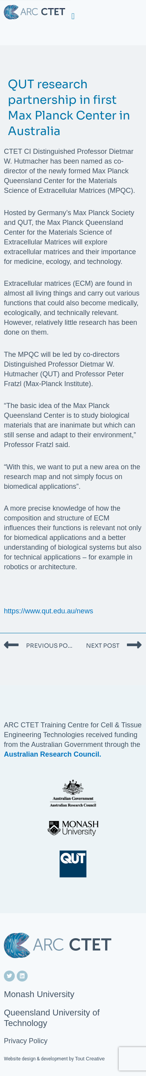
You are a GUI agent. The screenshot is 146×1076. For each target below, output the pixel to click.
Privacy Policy (25, 1041)
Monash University (39, 994)
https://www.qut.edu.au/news (48, 611)
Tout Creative (90, 1059)
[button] (73, 16)
